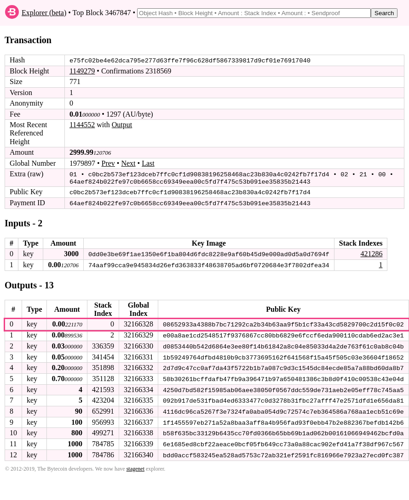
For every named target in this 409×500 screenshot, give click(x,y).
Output (122, 125)
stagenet (135, 465)
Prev (108, 163)
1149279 (82, 71)
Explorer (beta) (44, 13)
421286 (371, 252)
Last (148, 163)
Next (128, 163)
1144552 (82, 125)
